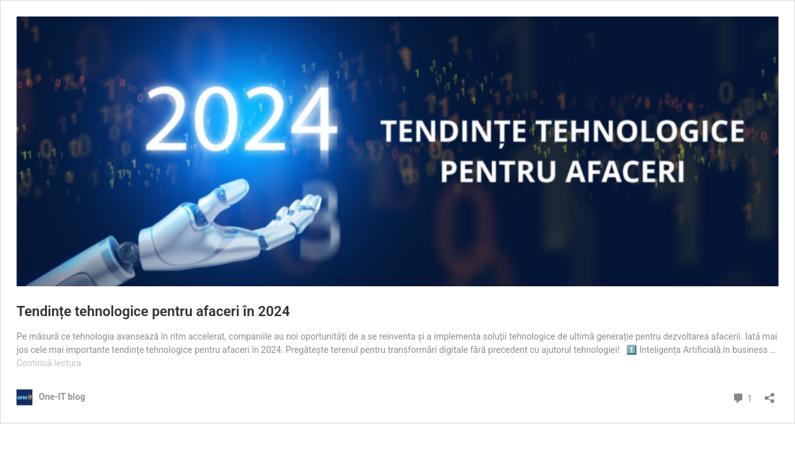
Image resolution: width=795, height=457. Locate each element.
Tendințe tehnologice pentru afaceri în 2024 (153, 311)
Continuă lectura (49, 363)
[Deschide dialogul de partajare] (769, 394)
